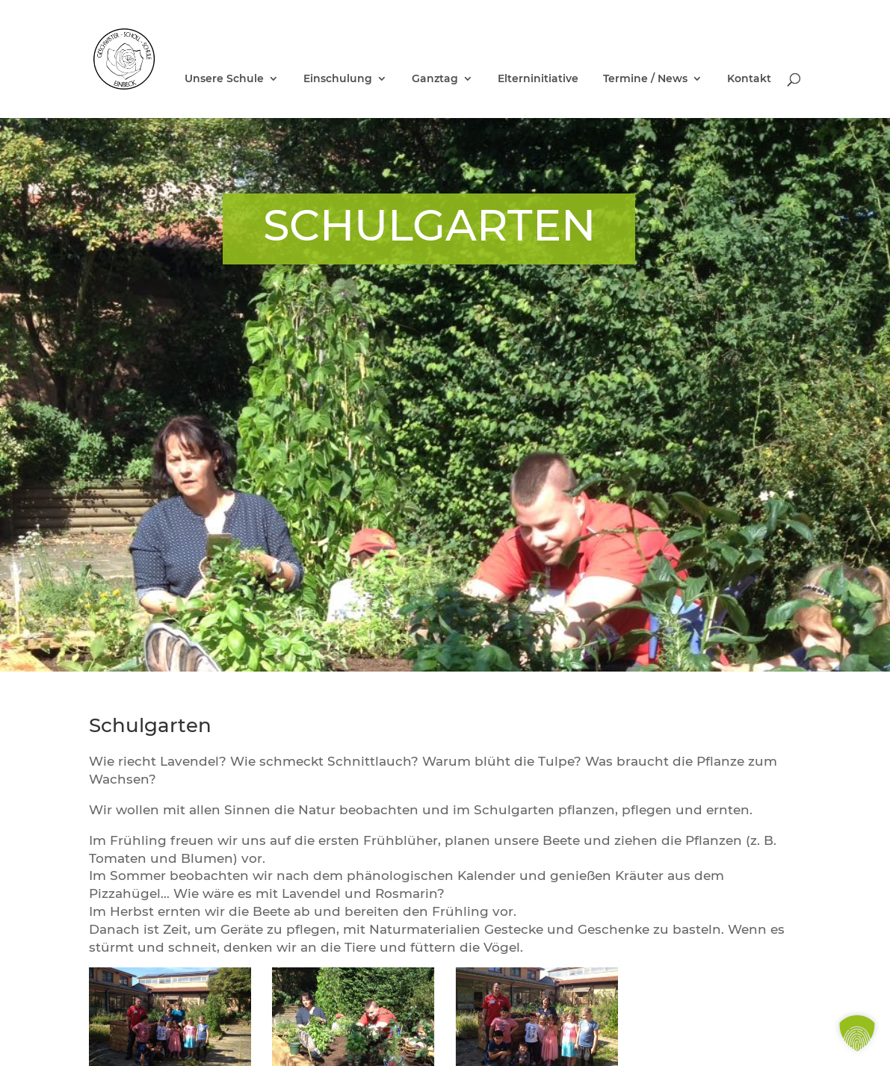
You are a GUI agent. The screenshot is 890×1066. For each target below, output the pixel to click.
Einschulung (337, 79)
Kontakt (749, 79)
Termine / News (645, 79)
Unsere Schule (224, 79)
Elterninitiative (538, 79)
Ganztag (435, 79)
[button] (857, 1033)
